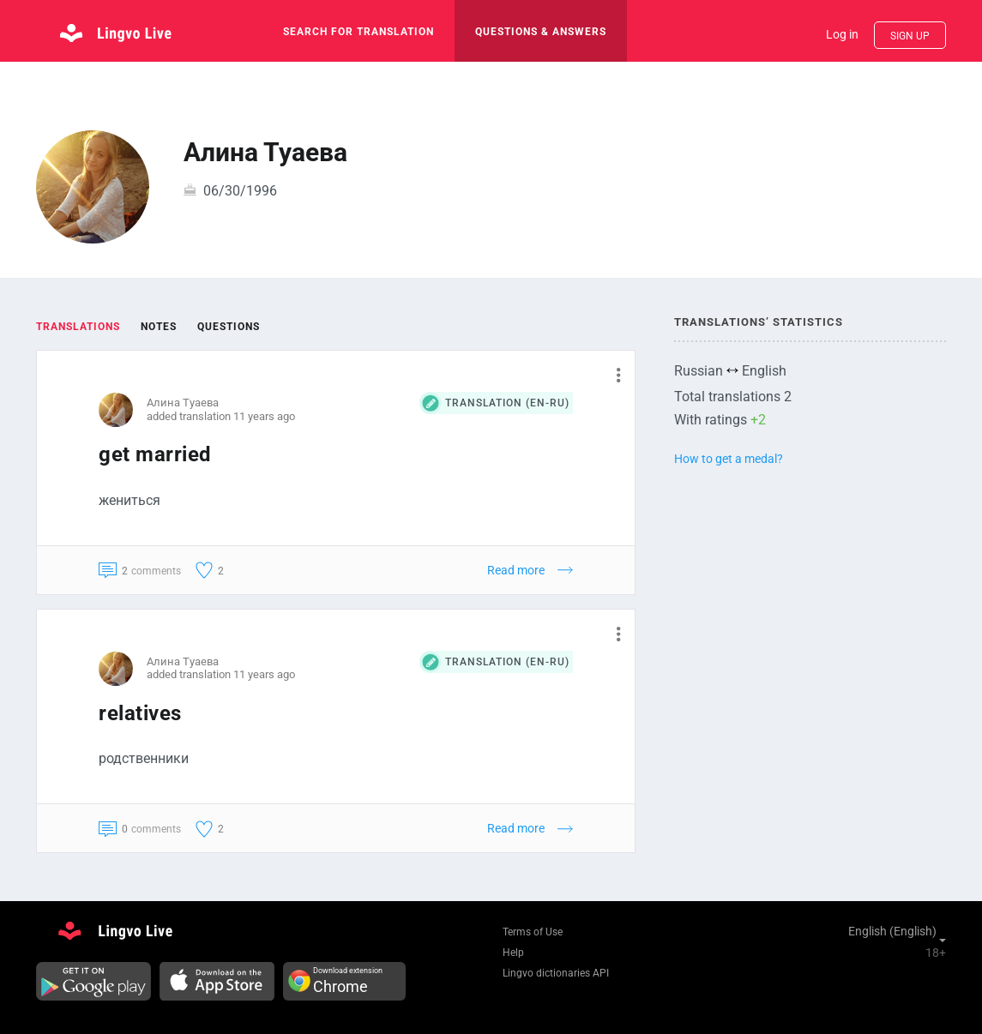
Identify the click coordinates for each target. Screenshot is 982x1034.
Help (513, 953)
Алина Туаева (183, 402)
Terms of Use (533, 932)
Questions (228, 327)
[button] (612, 375)
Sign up (910, 36)
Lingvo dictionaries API (556, 973)
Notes (159, 327)
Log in (842, 34)
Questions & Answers (540, 32)
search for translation (358, 32)
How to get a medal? (728, 459)
